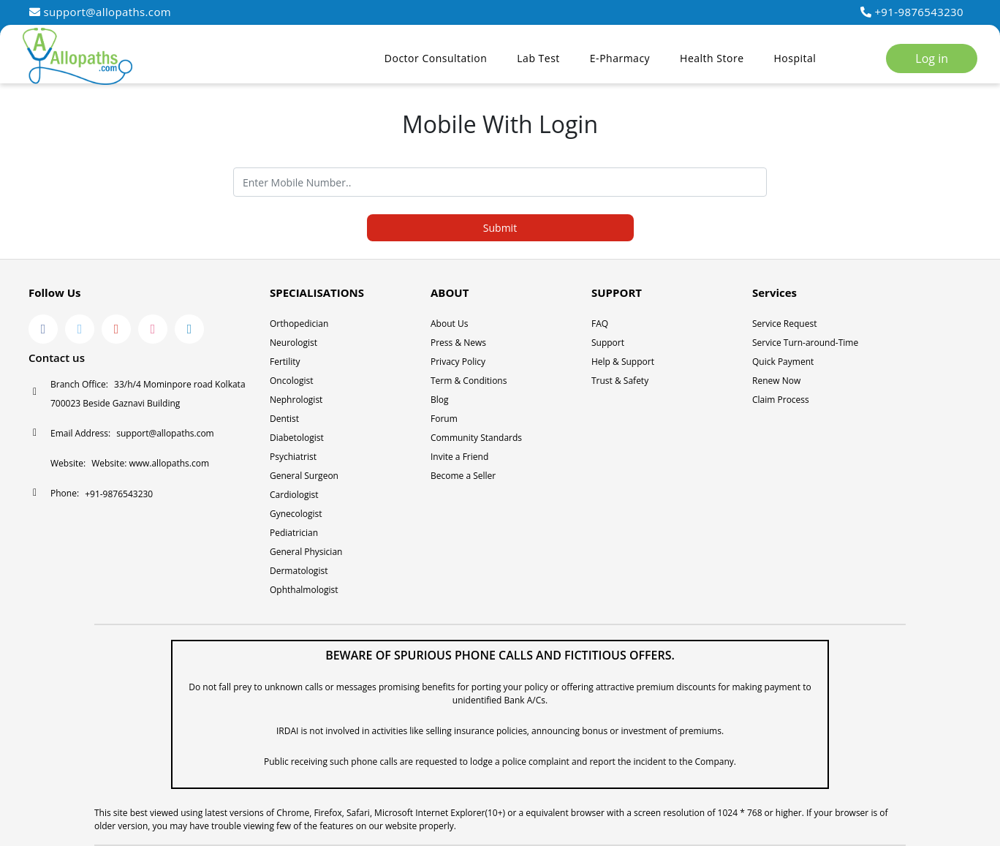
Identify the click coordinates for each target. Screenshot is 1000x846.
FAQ (599, 323)
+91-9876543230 (911, 11)
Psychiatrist (293, 456)
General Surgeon (304, 475)
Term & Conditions (469, 380)
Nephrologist (296, 399)
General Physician (306, 551)
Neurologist (293, 342)
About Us (449, 323)
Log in (931, 58)
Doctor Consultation (436, 58)
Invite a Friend (459, 456)
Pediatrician (294, 532)
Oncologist (291, 380)
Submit (500, 228)
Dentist (284, 418)
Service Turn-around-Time (805, 342)
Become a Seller (463, 475)
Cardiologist (294, 494)
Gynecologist (296, 513)
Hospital (795, 58)
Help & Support (622, 361)
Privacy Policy (458, 361)
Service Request (784, 323)
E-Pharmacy (620, 58)
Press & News (458, 342)
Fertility (285, 361)
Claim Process (780, 399)
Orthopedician (299, 323)
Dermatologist (298, 570)
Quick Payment (783, 361)
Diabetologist (297, 437)
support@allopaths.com (100, 11)
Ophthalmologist (304, 589)
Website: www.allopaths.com (150, 463)
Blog (440, 399)
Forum (444, 418)
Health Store (711, 58)
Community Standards (476, 437)
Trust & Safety (619, 380)
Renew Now (776, 380)
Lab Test (538, 58)
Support (607, 342)
